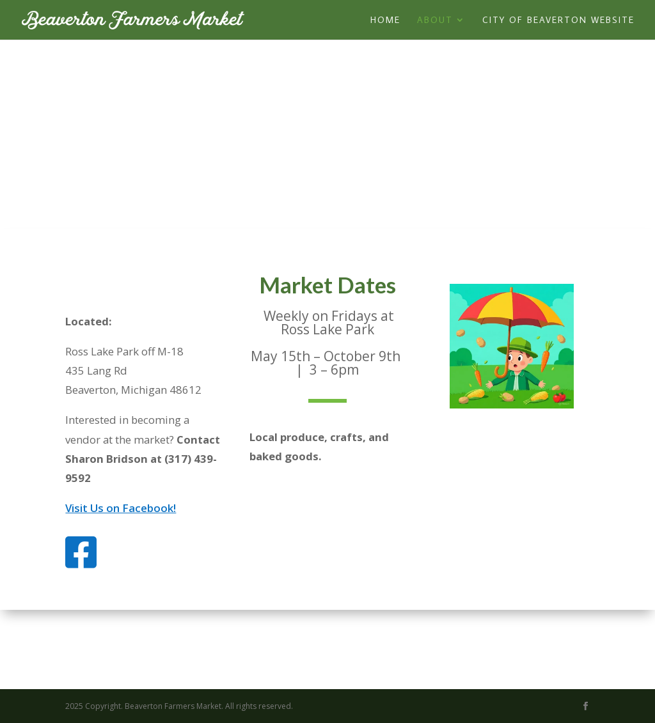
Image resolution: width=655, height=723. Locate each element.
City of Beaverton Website (558, 20)
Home (385, 20)
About (435, 20)
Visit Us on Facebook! (120, 508)
